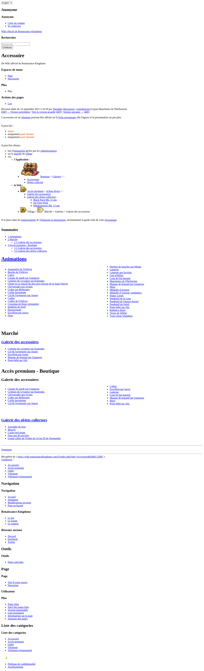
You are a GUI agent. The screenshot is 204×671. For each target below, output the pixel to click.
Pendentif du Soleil (119, 304)
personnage (111, 220)
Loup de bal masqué (120, 278)
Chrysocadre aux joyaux (20, 286)
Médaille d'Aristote (119, 289)
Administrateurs (48, 150)
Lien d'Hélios (116, 275)
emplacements (28, 220)
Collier (11, 298)
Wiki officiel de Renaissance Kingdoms (21, 31)
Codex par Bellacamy (19, 289)
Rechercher (8, 37)
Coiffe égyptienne (17, 292)
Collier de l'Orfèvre (18, 301)
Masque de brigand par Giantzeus (127, 284)
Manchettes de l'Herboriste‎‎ (123, 281)
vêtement (26, 117)
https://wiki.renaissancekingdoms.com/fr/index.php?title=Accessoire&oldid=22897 (60, 456)
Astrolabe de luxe (17, 426)
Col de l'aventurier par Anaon (23, 295)
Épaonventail (14, 309)
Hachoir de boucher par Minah (125, 266)
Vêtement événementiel (20, 476)
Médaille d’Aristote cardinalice (126, 292)
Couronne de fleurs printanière (23, 304)
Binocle (12, 429)
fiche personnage (67, 117)
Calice (11, 275)
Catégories (6, 459)
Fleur (10, 315)
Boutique (45, 176)
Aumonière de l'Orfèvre (20, 269)
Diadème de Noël (17, 307)
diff (4, 112)
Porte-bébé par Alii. (120, 307)
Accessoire (13, 465)
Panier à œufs (117, 295)
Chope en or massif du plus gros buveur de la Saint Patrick (38, 283)
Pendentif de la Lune (120, 298)
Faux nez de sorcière (18, 435)
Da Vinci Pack (40, 202)
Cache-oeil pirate (16, 432)
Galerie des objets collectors (41, 197)
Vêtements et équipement (52, 220)
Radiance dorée (118, 310)
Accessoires (33, 179)
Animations (14, 259)
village (28, 153)
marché (17, 153)
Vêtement (13, 473)
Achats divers (53, 191)
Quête (11, 470)
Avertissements (15, 667)
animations (19, 150)
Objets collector (35, 182)
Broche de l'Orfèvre (18, 272)
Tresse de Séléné (118, 313)
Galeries (57, 176)
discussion (69, 109)
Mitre (112, 287)
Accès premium (35, 191)
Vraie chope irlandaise (121, 316)
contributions (83, 109)
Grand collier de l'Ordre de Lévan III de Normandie (34, 438)
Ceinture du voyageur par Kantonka (26, 280)
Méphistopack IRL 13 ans (46, 205)
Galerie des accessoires (39, 194)
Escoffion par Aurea (18, 312)
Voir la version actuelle (43, 112)
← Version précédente (18, 112)
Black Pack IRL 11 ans (45, 199)
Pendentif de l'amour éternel (124, 301)
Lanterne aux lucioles (121, 272)
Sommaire (6, 449)
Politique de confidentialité (21, 664)
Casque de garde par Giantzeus (23, 278)
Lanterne (114, 269)
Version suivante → (73, 112)
